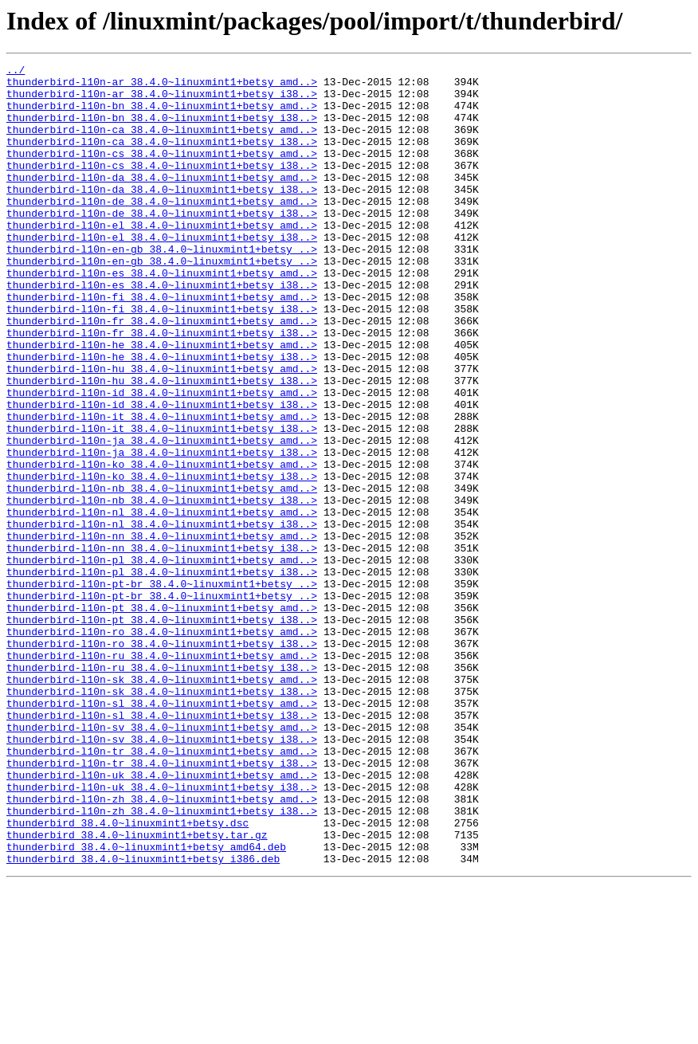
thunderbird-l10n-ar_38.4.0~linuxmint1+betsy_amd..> (161, 86)
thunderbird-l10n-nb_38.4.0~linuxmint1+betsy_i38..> (161, 588)
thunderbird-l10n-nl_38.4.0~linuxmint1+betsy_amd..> (161, 602)
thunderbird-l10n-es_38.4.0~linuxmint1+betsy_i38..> (161, 330)
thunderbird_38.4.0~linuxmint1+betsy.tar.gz (137, 990)
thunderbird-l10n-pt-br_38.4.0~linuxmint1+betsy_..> (161, 688)
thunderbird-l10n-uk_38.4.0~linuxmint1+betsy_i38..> (161, 932)
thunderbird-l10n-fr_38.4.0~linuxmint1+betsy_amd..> (161, 373)
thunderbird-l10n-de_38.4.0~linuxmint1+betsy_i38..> (161, 244)
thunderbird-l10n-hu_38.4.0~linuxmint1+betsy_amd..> (161, 430)
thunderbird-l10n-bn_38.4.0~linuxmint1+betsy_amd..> (161, 115)
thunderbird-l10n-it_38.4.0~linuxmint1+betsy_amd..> (161, 488)
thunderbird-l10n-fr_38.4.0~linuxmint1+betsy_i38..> (161, 387)
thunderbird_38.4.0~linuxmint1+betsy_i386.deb (143, 1018)
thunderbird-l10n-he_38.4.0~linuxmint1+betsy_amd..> (161, 401)
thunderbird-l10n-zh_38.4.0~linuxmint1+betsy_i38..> (161, 961)
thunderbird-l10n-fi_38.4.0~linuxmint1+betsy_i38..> (161, 358)
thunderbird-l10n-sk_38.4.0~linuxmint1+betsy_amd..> (161, 803)
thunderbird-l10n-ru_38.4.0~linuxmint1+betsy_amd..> (161, 774)
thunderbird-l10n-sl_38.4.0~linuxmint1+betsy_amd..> (161, 832)
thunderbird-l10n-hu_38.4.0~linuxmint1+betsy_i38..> (161, 445)
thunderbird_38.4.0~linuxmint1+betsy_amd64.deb (146, 1004)
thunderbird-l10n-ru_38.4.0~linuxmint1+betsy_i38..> (161, 789)
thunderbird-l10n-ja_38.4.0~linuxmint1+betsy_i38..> (161, 531)
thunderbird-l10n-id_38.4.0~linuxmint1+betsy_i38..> (161, 473)
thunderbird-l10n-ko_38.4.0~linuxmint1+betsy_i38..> (161, 559)
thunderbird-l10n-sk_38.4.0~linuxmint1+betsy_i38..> (161, 817)
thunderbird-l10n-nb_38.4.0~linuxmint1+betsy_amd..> (161, 574)
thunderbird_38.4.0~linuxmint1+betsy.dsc (127, 975)
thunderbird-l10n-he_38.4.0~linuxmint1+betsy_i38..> (161, 416)
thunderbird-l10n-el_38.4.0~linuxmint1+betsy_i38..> (161, 272)
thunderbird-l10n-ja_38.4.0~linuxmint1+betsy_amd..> (161, 516)
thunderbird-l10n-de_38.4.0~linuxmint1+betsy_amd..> (161, 229)
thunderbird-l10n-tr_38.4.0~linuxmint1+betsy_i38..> (161, 904)
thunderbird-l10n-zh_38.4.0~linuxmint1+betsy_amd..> (161, 947)
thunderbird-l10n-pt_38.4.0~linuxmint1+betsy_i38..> (161, 731)
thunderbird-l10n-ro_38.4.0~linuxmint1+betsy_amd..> (161, 746)
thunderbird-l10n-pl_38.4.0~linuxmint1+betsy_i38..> (161, 674)
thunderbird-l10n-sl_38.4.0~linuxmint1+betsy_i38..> (161, 846)
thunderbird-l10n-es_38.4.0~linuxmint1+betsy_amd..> (161, 315)
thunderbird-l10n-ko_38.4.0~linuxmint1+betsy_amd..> (161, 545)
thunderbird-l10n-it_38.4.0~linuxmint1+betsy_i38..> (161, 502)
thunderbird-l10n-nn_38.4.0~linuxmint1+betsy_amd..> (161, 631)
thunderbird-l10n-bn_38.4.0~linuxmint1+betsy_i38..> (161, 129)
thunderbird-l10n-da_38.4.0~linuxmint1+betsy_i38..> (161, 215)
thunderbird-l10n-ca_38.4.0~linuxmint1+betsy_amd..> (161, 143)
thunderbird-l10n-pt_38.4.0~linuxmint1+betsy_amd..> (161, 717)
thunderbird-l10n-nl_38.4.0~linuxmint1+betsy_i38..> (161, 617)
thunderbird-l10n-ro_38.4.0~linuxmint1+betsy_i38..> (161, 760)
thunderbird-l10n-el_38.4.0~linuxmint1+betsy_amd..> (161, 258)
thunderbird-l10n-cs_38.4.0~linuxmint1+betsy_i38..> (161, 186)
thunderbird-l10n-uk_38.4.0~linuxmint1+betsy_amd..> (161, 918)
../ (15, 72)
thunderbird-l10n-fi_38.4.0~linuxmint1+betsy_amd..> (161, 344)
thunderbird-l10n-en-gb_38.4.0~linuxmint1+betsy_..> (161, 287)
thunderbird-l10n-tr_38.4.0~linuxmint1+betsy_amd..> (161, 889)
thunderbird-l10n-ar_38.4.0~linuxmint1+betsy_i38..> (161, 100)
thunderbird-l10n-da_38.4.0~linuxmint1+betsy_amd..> (161, 201)
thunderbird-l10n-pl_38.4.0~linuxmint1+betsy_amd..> (161, 660)
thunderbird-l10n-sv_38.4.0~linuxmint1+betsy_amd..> (161, 861)
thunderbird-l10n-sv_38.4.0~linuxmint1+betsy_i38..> (161, 875)
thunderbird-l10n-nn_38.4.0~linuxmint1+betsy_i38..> (161, 645)
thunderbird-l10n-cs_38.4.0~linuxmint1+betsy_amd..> (161, 172)
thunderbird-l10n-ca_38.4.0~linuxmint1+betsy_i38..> (161, 158)
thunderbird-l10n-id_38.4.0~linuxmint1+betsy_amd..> (161, 459)
